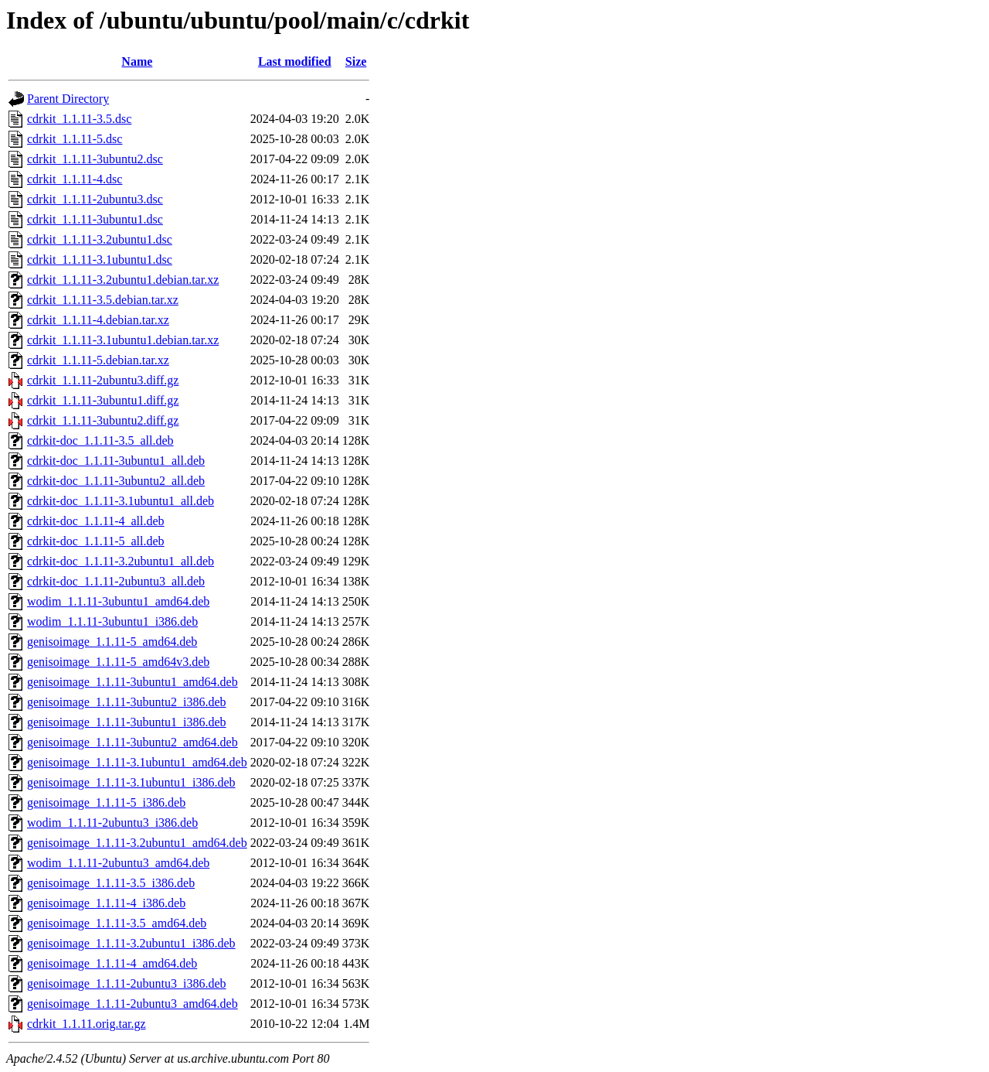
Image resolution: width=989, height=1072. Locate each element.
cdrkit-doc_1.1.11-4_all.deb (96, 520)
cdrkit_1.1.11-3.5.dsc (79, 118)
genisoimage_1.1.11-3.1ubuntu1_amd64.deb (137, 762)
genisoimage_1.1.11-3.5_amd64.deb (116, 923)
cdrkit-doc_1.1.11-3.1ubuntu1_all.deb (120, 500)
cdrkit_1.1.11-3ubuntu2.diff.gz (102, 420)
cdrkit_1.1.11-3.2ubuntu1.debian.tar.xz (123, 279)
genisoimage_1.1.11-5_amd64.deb (112, 641)
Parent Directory (68, 98)
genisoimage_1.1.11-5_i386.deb (106, 802)
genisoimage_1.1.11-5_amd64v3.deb (118, 661)
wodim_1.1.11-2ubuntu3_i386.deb (112, 822)
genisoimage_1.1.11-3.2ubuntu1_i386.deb (131, 943)
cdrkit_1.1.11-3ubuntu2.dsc (95, 159)
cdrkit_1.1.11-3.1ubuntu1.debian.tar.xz (123, 340)
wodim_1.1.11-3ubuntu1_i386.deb (112, 621)
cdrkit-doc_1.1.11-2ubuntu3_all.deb (116, 581)
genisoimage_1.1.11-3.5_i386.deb (111, 882)
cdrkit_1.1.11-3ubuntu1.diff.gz (102, 400)
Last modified (294, 61)
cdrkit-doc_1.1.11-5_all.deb (96, 541)
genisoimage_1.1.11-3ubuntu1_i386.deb (126, 722)
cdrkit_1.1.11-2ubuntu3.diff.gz (102, 380)
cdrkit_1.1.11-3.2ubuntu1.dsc (99, 239)
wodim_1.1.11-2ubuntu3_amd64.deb (118, 862)
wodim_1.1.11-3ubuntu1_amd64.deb (118, 601)
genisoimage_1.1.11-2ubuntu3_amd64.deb (132, 1003)
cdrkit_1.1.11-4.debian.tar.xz (98, 319)
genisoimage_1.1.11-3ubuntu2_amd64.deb (132, 742)
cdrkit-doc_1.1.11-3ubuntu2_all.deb (116, 480)
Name (136, 61)
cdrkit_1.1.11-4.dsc (74, 179)
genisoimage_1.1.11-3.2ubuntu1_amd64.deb (137, 842)
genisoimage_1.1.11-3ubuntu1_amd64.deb (132, 681)
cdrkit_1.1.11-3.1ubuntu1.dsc (99, 259)
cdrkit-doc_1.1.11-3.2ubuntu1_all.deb (120, 561)
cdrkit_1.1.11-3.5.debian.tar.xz (102, 299)
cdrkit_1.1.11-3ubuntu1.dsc (95, 219)
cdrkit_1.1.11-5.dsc (74, 138)
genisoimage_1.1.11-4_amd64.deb (112, 963)
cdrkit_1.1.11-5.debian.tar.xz (98, 360)
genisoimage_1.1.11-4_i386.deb (106, 903)
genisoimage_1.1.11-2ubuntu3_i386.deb (126, 983)
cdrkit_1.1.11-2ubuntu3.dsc (95, 199)
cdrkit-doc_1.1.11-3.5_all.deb (100, 440)
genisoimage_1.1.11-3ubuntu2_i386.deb (126, 701)
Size (356, 61)
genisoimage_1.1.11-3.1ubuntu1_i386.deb (131, 782)
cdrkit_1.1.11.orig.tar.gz (86, 1023)
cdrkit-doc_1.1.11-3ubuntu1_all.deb (116, 460)
